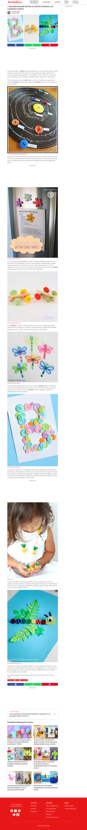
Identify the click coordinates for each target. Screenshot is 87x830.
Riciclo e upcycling (76, 2)
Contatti (33, 809)
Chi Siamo (34, 806)
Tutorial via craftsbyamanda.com (14, 322)
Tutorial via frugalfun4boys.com (13, 383)
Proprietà (48, 814)
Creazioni (57, 2)
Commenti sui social (52, 817)
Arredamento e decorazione (34, 2)
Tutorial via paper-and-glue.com (13, 467)
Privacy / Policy (69, 806)
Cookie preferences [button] (70, 809)
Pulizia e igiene (66, 2)
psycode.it (34, 811)
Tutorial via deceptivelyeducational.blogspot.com (17, 154)
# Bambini (11, 680)
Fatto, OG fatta (10, 579)
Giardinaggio (46, 2)
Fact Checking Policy (52, 806)
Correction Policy (51, 809)
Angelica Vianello (16, 11)
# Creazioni (24, 680)
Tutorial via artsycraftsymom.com (14, 663)
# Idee (17, 680)
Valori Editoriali (50, 811)
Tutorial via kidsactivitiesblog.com (14, 258)
